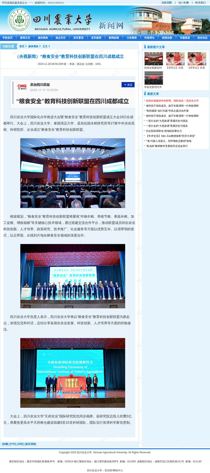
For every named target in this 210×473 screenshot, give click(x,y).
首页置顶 (78, 37)
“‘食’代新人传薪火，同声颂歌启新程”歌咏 (168, 141)
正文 (45, 46)
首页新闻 (96, 37)
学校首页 (8, 37)
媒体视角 (43, 37)
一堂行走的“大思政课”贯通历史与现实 (167, 120)
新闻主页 (25, 37)
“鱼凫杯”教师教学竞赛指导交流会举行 (167, 146)
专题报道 (185, 37)
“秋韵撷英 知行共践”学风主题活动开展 (167, 110)
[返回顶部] (30, 444)
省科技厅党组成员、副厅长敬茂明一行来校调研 (172, 105)
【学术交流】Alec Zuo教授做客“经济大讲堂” (170, 136)
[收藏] (5, 444)
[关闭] (20, 444)
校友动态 (202, 37)
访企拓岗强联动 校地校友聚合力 (164, 130)
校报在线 (167, 37)
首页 (21, 46)
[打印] (12, 444)
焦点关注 (61, 37)
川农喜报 (132, 37)
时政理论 (149, 37)
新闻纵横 (114, 37)
